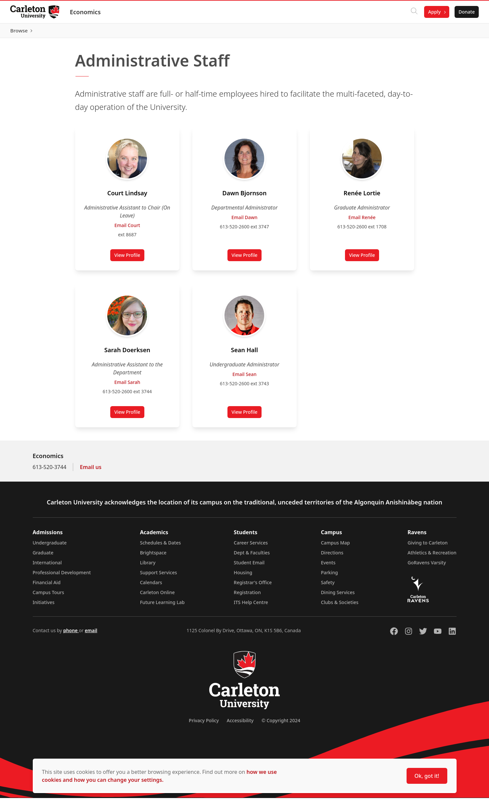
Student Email (249, 565)
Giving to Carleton (428, 545)
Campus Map (335, 545)
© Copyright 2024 (281, 723)
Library (148, 565)
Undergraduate (50, 545)
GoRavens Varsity (427, 565)
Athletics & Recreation (432, 555)
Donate (466, 12)
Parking (329, 575)
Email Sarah (127, 385)
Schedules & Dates (160, 545)
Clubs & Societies (339, 605)
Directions (332, 555)
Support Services (158, 575)
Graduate (43, 555)
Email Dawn (244, 220)
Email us (90, 470)
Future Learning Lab (162, 605)
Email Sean (244, 377)
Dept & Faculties (252, 555)
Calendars (151, 585)
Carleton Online (157, 595)
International (47, 565)
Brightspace (153, 555)
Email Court (127, 228)
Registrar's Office (253, 585)
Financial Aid (47, 585)
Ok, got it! (427, 775)
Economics (85, 12)
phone (71, 633)
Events (328, 565)
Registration (247, 595)
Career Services (251, 545)
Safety (328, 585)
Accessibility (240, 723)
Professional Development (62, 575)
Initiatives (44, 605)
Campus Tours (48, 595)
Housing (243, 575)
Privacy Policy (204, 723)
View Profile (129, 259)
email (91, 633)
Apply (434, 12)
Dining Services (338, 595)
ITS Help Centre (251, 605)
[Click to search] (414, 12)
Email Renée (361, 220)
